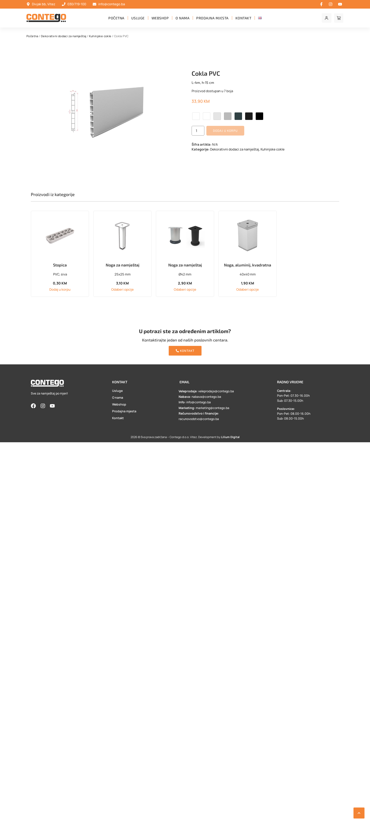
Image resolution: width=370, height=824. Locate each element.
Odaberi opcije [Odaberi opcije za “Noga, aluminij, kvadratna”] (247, 289)
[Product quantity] (198, 131)
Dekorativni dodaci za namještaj (63, 36)
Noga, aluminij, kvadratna (247, 264)
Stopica (60, 264)
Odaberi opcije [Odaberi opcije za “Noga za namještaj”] (122, 289)
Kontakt (243, 18)
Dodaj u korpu (225, 130)
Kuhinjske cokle (100, 36)
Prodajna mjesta (212, 18)
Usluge (138, 18)
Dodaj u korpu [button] (59, 289)
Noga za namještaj (122, 264)
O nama (182, 18)
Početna (116, 18)
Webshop (160, 18)
